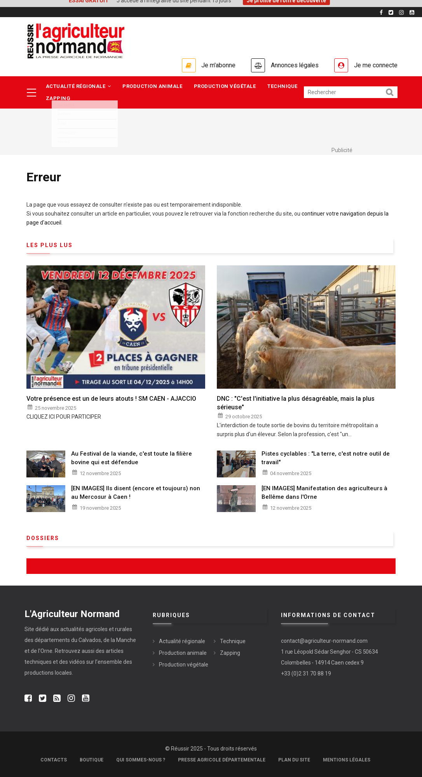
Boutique (91, 760)
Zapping (58, 99)
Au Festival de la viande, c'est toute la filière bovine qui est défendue (131, 458)
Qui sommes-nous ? (140, 760)
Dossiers (42, 538)
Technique (283, 86)
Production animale (153, 86)
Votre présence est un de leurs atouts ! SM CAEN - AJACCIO (111, 398)
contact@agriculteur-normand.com (324, 641)
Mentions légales (346, 760)
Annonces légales (294, 65)
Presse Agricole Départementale (221, 760)
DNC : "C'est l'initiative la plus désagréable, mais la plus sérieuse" (296, 403)
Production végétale (225, 86)
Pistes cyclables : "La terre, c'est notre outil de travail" (326, 458)
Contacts (53, 760)
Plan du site (294, 760)
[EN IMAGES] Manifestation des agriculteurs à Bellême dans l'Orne (324, 493)
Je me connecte (376, 65)
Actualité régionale (78, 86)
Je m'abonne (218, 65)
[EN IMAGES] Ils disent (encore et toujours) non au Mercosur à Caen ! (135, 493)
